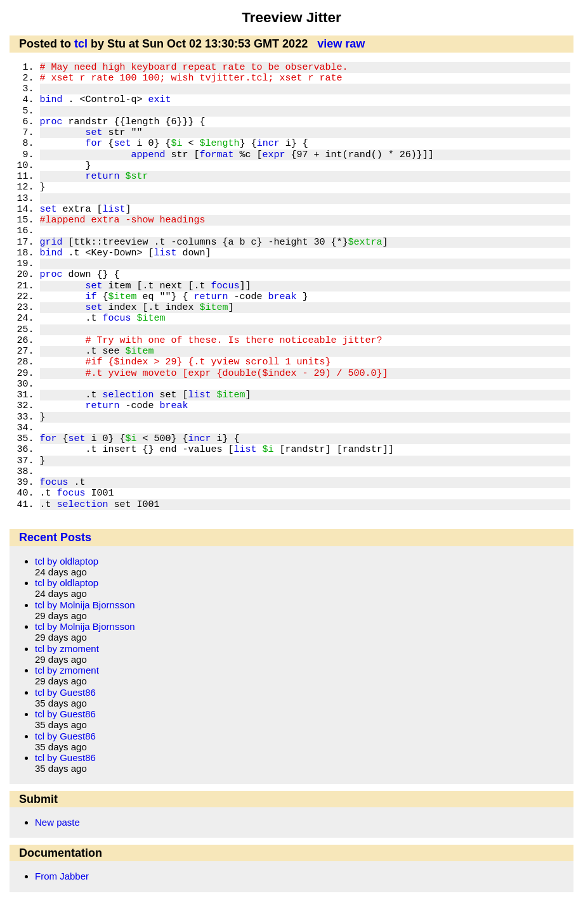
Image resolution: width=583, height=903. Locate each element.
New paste (57, 822)
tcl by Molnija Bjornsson (85, 604)
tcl (81, 43)
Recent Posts (55, 537)
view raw (341, 43)
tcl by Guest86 (65, 692)
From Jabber (62, 876)
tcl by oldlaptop (66, 561)
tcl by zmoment (67, 648)
